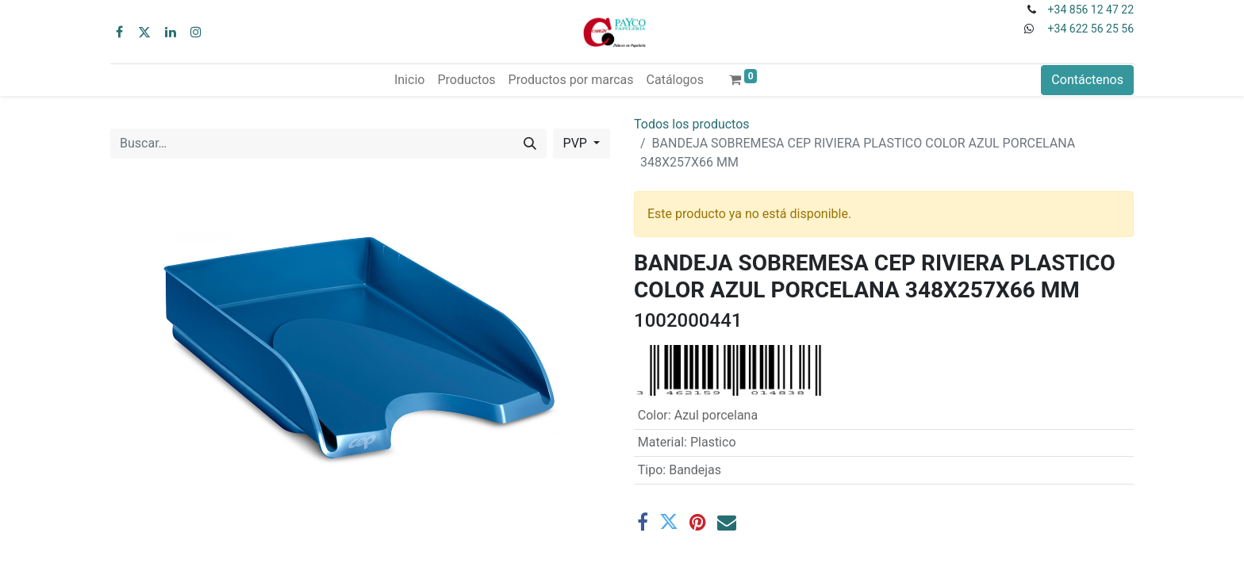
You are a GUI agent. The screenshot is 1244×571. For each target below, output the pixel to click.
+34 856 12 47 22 (1091, 9)
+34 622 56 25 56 (1091, 28)
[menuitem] (409, 80)
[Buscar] (530, 143)
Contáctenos (1087, 79)
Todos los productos (692, 124)
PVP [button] (576, 143)
